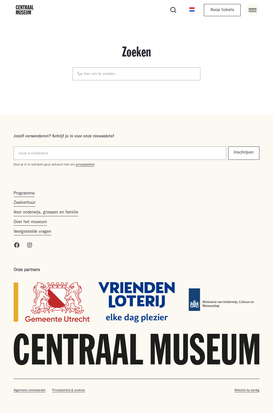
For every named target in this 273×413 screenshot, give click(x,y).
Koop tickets (222, 10)
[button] (191, 10)
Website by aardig (246, 390)
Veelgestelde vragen (32, 232)
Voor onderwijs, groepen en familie (46, 213)
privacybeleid (85, 165)
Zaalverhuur (24, 203)
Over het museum (30, 222)
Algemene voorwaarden (30, 390)
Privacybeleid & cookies (68, 390)
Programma (24, 194)
